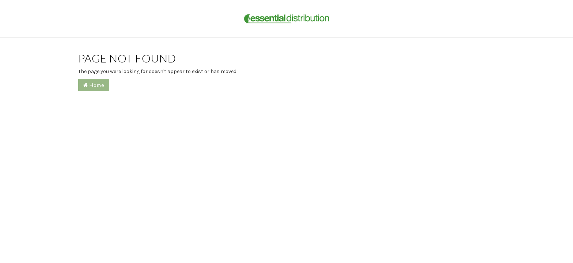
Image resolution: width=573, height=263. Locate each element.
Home (94, 85)
